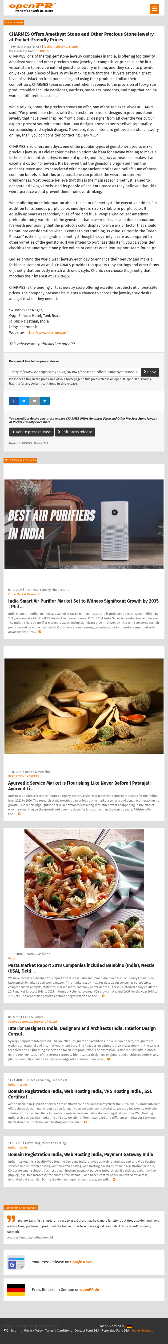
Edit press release (75, 432)
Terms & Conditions (58, 1330)
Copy (150, 372)
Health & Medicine (38, 772)
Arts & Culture (34, 1017)
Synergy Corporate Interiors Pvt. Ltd (32, 1021)
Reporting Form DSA (115, 1330)
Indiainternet (17, 1084)
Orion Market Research (24, 594)
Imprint (16, 1330)
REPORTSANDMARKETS (23, 776)
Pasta (12, 958)
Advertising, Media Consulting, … (47, 1143)
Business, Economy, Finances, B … (47, 590)
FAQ (6, 1330)
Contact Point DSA (87, 1330)
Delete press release (31, 432)
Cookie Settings (142, 1330)
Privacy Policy (33, 1330)
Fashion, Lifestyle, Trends (61, 46)
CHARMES (42, 51)
